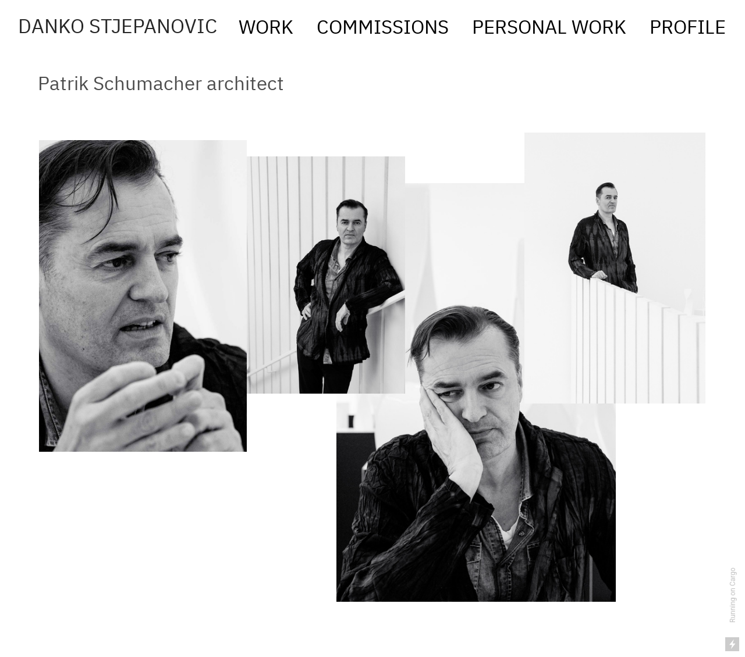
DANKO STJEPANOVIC (117, 27)
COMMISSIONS (385, 28)
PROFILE (683, 28)
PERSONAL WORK (549, 28)
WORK (271, 28)
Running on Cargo (733, 595)
